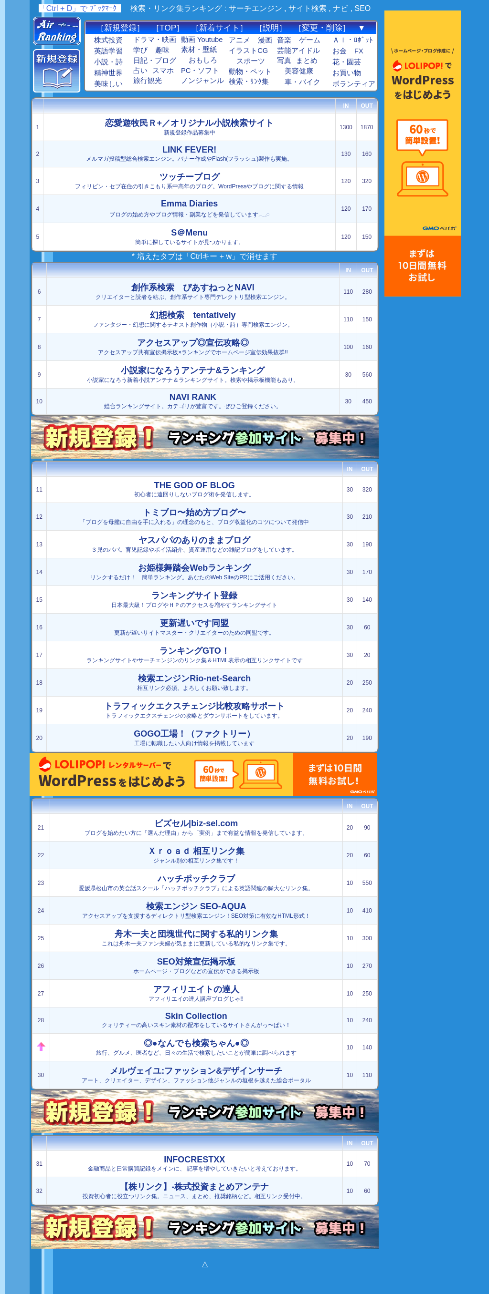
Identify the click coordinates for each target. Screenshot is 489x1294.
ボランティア (353, 84)
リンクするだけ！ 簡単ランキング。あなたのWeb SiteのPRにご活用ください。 (194, 572)
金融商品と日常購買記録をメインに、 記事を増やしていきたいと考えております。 (194, 1163)
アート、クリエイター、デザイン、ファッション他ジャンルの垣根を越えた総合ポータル (196, 1075)
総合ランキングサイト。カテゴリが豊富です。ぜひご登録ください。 (193, 401)
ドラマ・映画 (154, 39)
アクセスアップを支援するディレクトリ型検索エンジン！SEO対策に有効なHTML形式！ (196, 910)
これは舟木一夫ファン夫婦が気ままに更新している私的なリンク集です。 (196, 938)
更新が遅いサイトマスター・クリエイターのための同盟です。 (194, 627)
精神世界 (108, 73)
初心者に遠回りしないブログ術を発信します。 (194, 489)
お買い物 (346, 73)
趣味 (162, 50)
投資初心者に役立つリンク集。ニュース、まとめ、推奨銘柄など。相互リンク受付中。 (194, 1191)
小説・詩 (108, 62)
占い (140, 70)
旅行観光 (147, 80)
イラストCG (248, 50)
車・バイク (302, 82)
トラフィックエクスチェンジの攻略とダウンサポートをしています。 (194, 710)
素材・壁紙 (199, 49)
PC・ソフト (200, 70)
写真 (284, 60)
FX (358, 51)
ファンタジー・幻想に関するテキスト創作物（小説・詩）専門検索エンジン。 (193, 319)
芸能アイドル (298, 50)
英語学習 (108, 51)
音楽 (284, 40)
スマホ (163, 70)
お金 (339, 51)
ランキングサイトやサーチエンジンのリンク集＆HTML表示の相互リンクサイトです (194, 655)
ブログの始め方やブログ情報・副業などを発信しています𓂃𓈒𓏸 (189, 208)
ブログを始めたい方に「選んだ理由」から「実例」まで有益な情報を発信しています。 (196, 827)
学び (140, 50)
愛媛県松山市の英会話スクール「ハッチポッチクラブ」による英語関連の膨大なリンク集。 (196, 883)
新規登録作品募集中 (189, 127)
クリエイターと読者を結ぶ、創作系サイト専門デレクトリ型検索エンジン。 (193, 291)
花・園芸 (346, 62)
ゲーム (309, 40)
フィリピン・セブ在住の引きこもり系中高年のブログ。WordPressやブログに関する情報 (189, 181)
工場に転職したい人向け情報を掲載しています (194, 738)
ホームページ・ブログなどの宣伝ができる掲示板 (196, 966)
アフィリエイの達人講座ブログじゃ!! (196, 993)
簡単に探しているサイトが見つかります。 (189, 237)
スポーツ (250, 61)
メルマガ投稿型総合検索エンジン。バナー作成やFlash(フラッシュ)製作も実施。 (189, 153)
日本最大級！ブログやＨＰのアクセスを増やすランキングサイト (194, 599)
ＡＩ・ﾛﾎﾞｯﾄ (352, 40)
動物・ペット (250, 71)
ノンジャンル (202, 80)
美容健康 (299, 71)
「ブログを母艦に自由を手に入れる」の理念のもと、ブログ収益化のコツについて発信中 (194, 516)
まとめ (307, 60)
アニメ (239, 40)
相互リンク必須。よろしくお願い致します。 (194, 682)
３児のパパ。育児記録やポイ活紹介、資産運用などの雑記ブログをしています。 (194, 544)
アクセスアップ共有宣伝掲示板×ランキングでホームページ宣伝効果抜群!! (193, 347)
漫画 (265, 40)
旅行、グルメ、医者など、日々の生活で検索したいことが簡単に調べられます (196, 1047)
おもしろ (203, 60)
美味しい (108, 84)
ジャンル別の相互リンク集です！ (196, 855)
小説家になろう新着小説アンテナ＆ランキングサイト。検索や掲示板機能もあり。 (193, 374)
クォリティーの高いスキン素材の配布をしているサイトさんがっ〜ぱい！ (196, 1019)
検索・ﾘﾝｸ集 (249, 81)
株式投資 (108, 40)
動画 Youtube (202, 39)
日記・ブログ (154, 60)
